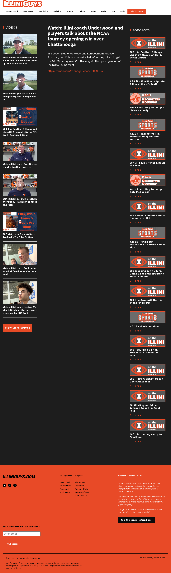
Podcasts (82, 11)
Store (113, 11)
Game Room (28, 11)
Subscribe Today (136, 11)
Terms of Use (82, 492)
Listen (136, 62)
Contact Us (81, 496)
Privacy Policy (82, 489)
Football (56, 11)
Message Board (12, 11)
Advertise (69, 11)
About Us (80, 482)
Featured (65, 482)
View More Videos (17, 327)
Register (79, 486)
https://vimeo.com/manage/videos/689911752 (75, 71)
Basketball (42, 11)
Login (122, 11)
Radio (103, 11)
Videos (93, 11)
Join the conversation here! (137, 520)
